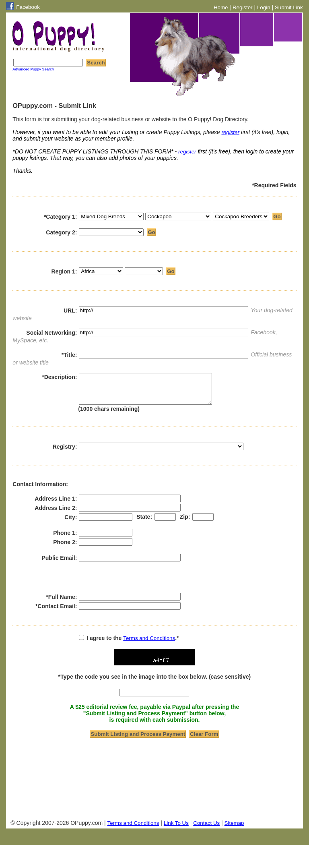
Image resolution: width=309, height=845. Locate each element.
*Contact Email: (56, 612)
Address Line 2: (56, 514)
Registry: (65, 452)
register (230, 132)
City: (70, 523)
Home (221, 7)
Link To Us (176, 829)
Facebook (28, 7)
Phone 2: (65, 548)
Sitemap (234, 829)
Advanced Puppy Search (33, 69)
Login (263, 7)
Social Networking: (51, 332)
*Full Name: (61, 603)
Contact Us (206, 829)
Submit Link (289, 7)
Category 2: (61, 235)
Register (243, 7)
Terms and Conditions (149, 644)
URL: (70, 310)
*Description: (59, 377)
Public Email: (59, 564)
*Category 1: (60, 219)
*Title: (69, 355)
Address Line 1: (56, 504)
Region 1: (64, 274)
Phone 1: (65, 539)
